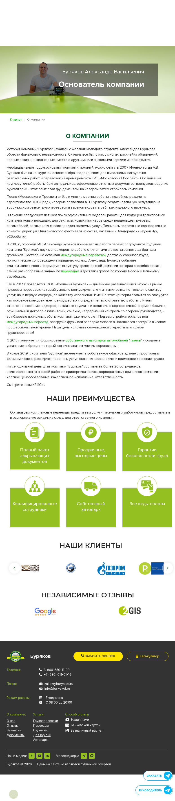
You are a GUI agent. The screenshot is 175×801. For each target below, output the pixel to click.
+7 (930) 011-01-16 (57, 674)
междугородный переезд (27, 322)
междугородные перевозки (83, 255)
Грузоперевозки (45, 721)
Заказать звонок (98, 656)
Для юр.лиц (42, 735)
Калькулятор (147, 656)
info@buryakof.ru (57, 688)
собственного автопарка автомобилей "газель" (104, 340)
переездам (70, 271)
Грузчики (40, 730)
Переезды (41, 725)
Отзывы (12, 725)
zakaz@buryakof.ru (58, 684)
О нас (11, 721)
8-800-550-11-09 (57, 670)
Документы (15, 735)
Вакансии (14, 730)
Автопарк (40, 740)
